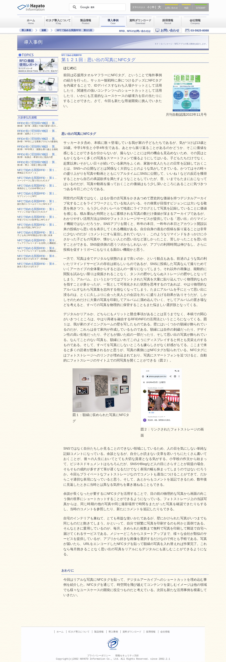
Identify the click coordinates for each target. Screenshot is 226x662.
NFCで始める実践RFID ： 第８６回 (38, 265)
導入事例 (26, 30)
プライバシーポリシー (99, 655)
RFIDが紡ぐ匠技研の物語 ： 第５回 (38, 132)
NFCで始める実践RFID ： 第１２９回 (40, 179)
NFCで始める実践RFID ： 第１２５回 (40, 202)
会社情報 (165, 631)
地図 (186, 8)
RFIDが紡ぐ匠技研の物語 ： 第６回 (44, 124)
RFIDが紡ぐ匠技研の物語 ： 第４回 (38, 140)
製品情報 (99, 631)
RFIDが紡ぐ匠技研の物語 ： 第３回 (38, 147)
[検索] (97, 7)
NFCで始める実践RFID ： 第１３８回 (40, 171)
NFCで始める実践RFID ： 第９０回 (38, 241)
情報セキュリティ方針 (127, 655)
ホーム (60, 631)
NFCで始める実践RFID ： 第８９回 (38, 249)
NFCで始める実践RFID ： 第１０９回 (40, 233)
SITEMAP (200, 8)
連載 (43, 30)
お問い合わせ (171, 8)
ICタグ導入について (79, 631)
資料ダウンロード (132, 631)
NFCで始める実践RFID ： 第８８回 (38, 257)
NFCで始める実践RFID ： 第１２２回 (40, 218)
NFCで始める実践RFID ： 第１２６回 (40, 194)
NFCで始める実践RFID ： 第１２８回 (40, 187)
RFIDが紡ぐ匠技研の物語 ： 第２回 (38, 155)
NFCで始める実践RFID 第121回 (74, 30)
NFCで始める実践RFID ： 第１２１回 (40, 226)
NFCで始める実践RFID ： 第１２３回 (40, 210)
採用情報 (150, 631)
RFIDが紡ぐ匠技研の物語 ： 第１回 (38, 163)
